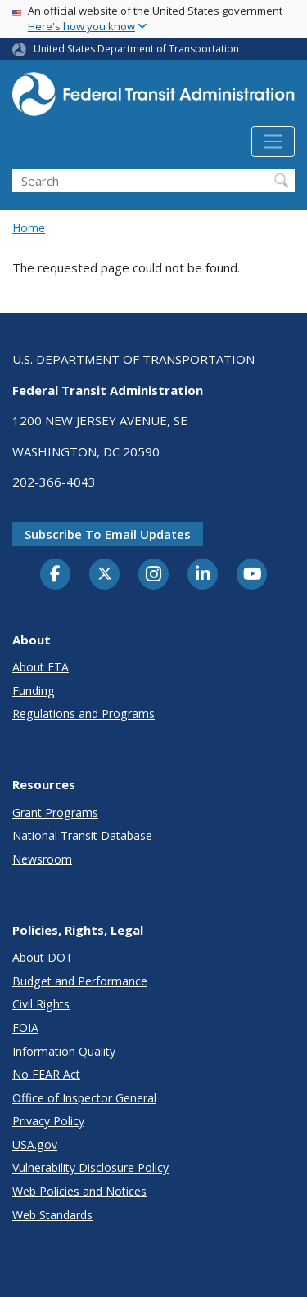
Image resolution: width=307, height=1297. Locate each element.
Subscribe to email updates (108, 534)
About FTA (40, 667)
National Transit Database (82, 835)
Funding (33, 690)
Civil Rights (41, 1004)
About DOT (42, 957)
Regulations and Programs (83, 713)
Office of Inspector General (84, 1098)
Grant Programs (55, 812)
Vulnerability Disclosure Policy (90, 1167)
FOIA (25, 1027)
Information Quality (63, 1051)
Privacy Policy (48, 1121)
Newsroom (42, 859)
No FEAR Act (46, 1074)
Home (28, 228)
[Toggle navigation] (273, 141)
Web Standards (52, 1215)
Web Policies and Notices (79, 1191)
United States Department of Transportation (136, 49)
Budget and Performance (79, 981)
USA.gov (34, 1144)
